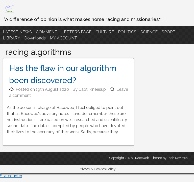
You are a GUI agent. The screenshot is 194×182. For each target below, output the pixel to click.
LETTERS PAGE (76, 32)
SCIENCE (149, 32)
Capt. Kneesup (92, 89)
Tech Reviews (177, 158)
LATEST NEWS (17, 32)
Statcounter (11, 175)
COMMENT (46, 32)
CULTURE (104, 32)
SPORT (169, 32)
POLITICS (127, 32)
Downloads (35, 38)
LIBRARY (11, 38)
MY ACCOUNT (63, 38)
